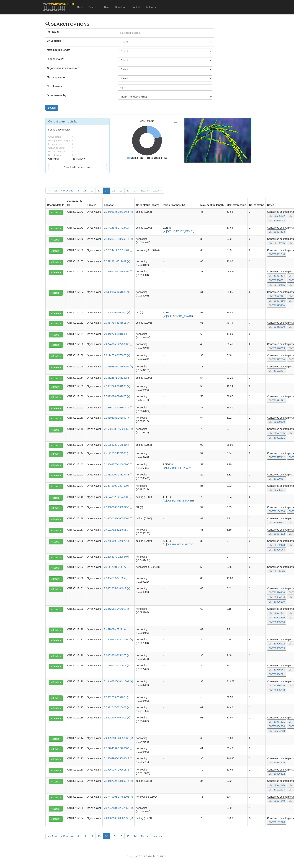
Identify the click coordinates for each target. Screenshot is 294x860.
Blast (107, 7)
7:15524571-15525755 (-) (118, 377)
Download (120, 7)
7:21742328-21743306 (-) (118, 497)
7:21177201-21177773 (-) (118, 566)
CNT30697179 (277, 762)
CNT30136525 (277, 571)
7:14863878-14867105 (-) (118, 464)
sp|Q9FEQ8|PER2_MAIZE (178, 500)
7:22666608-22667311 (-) (118, 540)
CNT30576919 (277, 348)
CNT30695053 (277, 220)
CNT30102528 (277, 789)
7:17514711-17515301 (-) (118, 250)
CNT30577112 (277, 457)
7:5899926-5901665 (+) (117, 396)
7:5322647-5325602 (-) (117, 707)
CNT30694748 (277, 731)
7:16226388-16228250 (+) (118, 429)
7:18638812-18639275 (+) (118, 238)
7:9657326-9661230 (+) (117, 386)
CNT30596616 (277, 685)
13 (99, 190)
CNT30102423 (277, 545)
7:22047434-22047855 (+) (118, 808)
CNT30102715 (277, 243)
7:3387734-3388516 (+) (117, 322)
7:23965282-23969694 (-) (118, 271)
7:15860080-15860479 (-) (118, 407)
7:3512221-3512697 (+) (117, 261)
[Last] (157, 191)
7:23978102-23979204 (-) (118, 485)
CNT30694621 (277, 674)
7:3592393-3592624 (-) (117, 697)
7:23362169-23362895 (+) (118, 818)
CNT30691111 (277, 437)
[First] (52, 191)
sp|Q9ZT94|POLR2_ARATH (179, 468)
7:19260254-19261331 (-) (118, 769)
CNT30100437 (277, 478)
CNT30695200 (277, 305)
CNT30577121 (277, 296)
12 (92, 190)
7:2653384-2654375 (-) (117, 655)
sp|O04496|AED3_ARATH (178, 544)
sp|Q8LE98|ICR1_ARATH (178, 316)
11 (84, 190)
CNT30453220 (277, 326)
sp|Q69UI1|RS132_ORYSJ (178, 231)
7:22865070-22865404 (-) (118, 556)
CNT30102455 (277, 284)
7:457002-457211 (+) (115, 629)
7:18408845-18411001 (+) (118, 681)
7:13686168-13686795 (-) (118, 507)
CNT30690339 (277, 421)
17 (128, 190)
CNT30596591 (277, 280)
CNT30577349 (277, 800)
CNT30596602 (277, 215)
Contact (135, 7)
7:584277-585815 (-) (115, 333)
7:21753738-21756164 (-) (118, 444)
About (80, 7)
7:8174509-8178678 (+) (117, 355)
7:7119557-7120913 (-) (117, 665)
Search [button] (93, 7)
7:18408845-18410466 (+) (118, 211)
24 (135, 190)
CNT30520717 (277, 522)
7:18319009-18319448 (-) (118, 474)
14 (106, 190)
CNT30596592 (277, 773)
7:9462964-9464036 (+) (117, 292)
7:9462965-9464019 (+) (117, 588)
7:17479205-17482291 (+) (118, 796)
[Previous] (67, 191)
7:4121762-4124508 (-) (117, 453)
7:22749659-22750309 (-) (118, 344)
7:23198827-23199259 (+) (118, 366)
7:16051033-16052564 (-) (118, 518)
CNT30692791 (277, 400)
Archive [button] (150, 7)
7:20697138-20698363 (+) (118, 738)
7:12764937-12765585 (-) (118, 748)
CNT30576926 (277, 592)
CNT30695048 (277, 549)
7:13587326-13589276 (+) (118, 780)
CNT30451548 (277, 254)
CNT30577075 (277, 785)
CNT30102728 (277, 822)
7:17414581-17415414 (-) (118, 227)
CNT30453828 (277, 275)
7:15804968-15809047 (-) (118, 417)
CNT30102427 (277, 370)
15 (113, 190)
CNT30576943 (277, 669)
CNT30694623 (277, 231)
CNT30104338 (277, 511)
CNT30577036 (277, 359)
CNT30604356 (277, 300)
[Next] (145, 191)
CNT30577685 (277, 433)
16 (120, 190)
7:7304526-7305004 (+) (117, 312)
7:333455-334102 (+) (115, 578)
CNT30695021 (277, 489)
